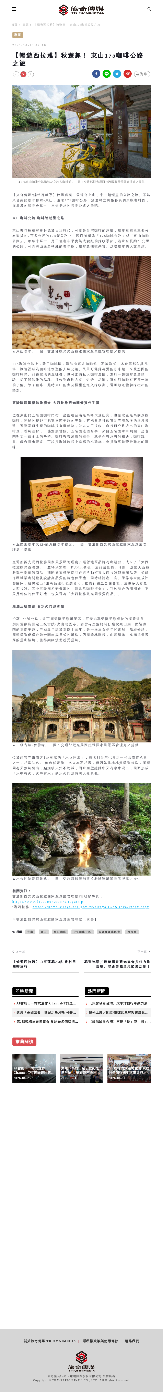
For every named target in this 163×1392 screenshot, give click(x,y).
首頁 (14, 24)
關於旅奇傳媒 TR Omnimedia (50, 1341)
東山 (44, 932)
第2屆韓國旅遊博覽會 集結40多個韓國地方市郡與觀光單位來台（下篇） (71, 1021)
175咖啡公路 (82, 932)
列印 (142, 74)
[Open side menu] (13, 9)
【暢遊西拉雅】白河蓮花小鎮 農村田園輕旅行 (44, 964)
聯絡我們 (132, 1341)
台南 (30, 932)
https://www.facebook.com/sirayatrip (47, 901)
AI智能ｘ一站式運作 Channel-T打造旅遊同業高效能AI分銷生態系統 (69, 1003)
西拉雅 (132, 932)
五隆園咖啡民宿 (109, 932)
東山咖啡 (60, 932)
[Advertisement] (81, 1150)
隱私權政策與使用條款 (100, 1341)
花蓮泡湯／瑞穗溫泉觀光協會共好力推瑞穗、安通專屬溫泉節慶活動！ (117, 964)
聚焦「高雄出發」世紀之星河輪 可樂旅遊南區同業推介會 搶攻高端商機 (71, 1012)
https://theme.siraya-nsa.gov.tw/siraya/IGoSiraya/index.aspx (91, 907)
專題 (26, 24)
